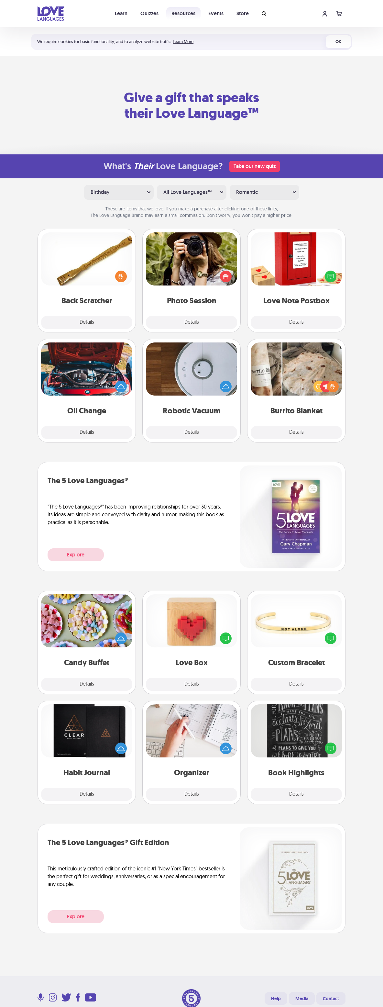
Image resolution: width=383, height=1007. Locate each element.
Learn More (183, 41)
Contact (331, 998)
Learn (121, 13)
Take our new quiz (255, 166)
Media (301, 998)
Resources (183, 13)
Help (276, 998)
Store (242, 13)
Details (87, 322)
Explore (75, 554)
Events (216, 13)
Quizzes (149, 13)
